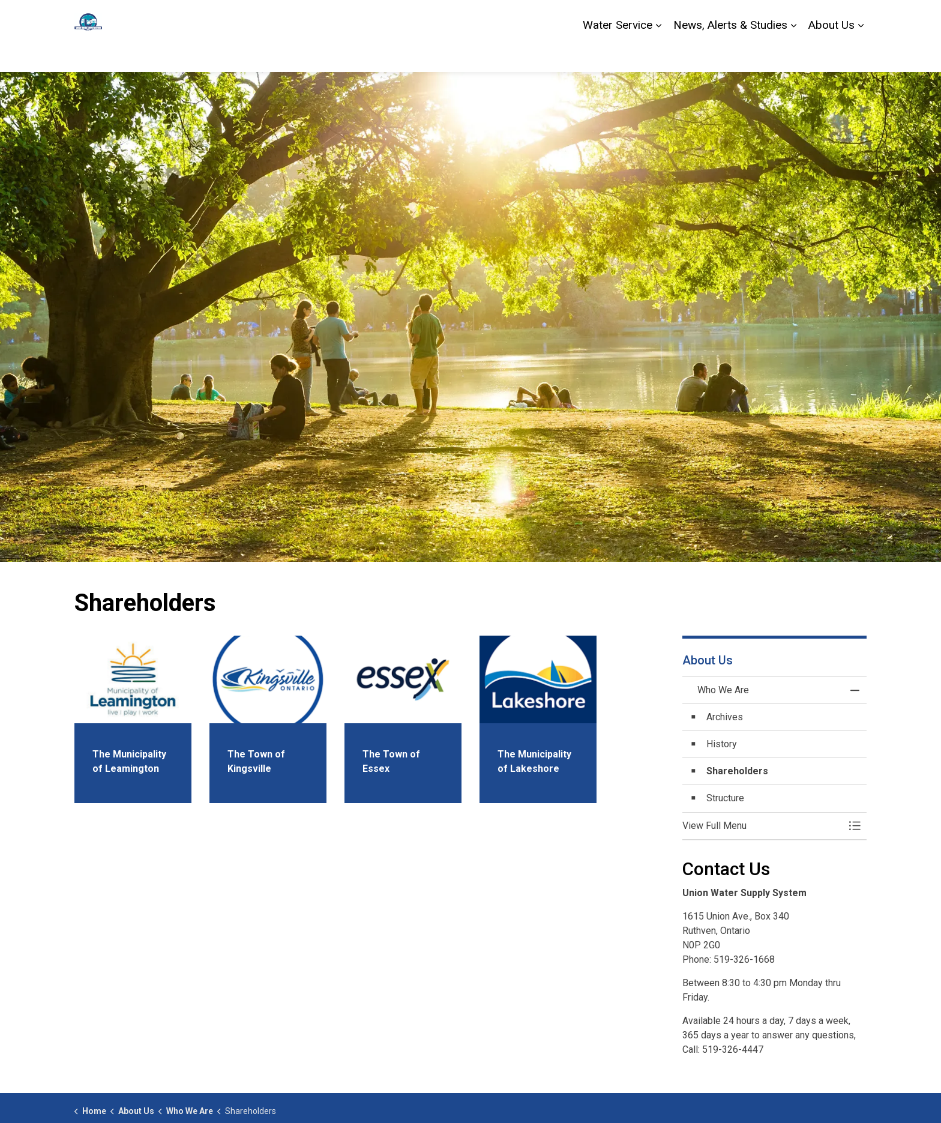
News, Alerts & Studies (730, 54)
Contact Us (777, 18)
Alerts (821, 18)
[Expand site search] (855, 18)
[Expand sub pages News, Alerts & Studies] (793, 54)
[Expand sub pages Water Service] (658, 54)
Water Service (617, 54)
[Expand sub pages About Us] (861, 54)
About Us (831, 54)
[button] (762, 826)
